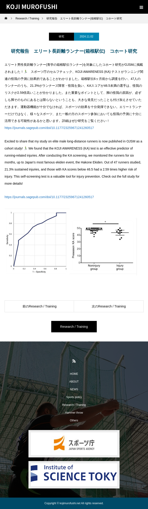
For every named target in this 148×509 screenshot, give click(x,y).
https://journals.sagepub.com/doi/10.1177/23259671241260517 (49, 128)
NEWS (74, 389)
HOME (74, 373)
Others (74, 420)
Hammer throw (74, 412)
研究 (61, 36)
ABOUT (74, 381)
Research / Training (74, 326)
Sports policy (74, 397)
